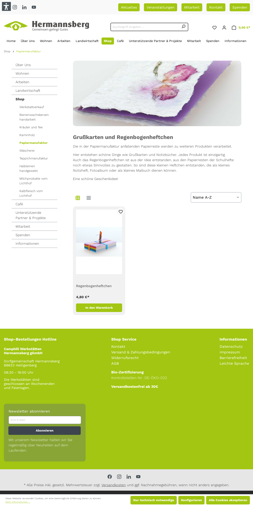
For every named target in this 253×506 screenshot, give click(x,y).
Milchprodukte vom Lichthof (33, 181)
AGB (115, 363)
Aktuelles (129, 7)
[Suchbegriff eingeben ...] (144, 27)
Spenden (239, 7)
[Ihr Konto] (224, 27)
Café (19, 204)
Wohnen (22, 73)
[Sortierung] (216, 197)
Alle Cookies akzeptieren (228, 500)
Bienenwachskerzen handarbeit (34, 117)
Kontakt (216, 7)
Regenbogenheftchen (94, 286)
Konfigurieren (191, 500)
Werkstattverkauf (31, 107)
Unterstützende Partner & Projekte (31, 215)
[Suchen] (183, 27)
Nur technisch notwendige (153, 500)
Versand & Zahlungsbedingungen (140, 352)
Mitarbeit (192, 7)
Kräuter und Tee (31, 127)
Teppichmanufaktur (33, 158)
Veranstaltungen (160, 7)
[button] (6, 6)
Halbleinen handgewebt (28, 168)
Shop (20, 99)
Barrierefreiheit (233, 358)
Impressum (230, 352)
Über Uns (23, 65)
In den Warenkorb (99, 307)
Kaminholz (27, 135)
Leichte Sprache (234, 363)
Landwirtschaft (28, 90)
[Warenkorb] (241, 27)
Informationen (27, 243)
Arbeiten (22, 82)
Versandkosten (114, 485)
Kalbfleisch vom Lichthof (31, 193)
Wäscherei (27, 150)
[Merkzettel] (214, 27)
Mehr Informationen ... (17, 502)
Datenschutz (231, 346)
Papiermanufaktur (33, 143)
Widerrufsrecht (125, 358)
